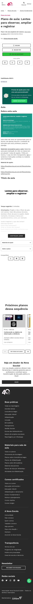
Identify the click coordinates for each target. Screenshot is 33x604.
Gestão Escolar (10, 428)
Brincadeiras (9, 423)
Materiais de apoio (7, 242)
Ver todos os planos (16, 351)
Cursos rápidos (10, 500)
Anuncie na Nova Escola (13, 535)
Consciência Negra (11, 411)
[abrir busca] (24, 4)
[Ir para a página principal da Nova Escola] (10, 6)
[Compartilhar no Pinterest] (27, 62)
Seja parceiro (9, 526)
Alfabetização (9, 417)
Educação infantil (10, 414)
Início (2, 10)
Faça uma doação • (11, 529)
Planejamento (9, 426)
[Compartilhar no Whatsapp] (12, 62)
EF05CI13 (4, 81)
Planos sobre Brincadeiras (13, 463)
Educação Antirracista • (13, 486)
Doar (16, 382)
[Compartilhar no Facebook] (19, 62)
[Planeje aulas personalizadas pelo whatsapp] (29, 580)
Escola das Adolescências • (14, 431)
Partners (7, 532)
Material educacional (12, 466)
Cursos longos (9, 503)
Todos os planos (10, 451)
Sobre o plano (6, 248)
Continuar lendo (16, 236)
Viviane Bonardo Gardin (11, 38)
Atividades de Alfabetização (14, 471)
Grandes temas (10, 409)
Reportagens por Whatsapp (14, 437)
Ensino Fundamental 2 (12, 495)
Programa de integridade (13, 550)
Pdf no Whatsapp (16, 54)
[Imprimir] (4, 62)
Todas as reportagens (12, 406)
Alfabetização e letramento (14, 492)
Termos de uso (10, 547)
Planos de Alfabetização (13, 460)
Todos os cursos (10, 483)
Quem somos (9, 521)
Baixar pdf (16, 50)
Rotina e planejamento (12, 497)
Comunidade (9, 515)
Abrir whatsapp (19, 101)
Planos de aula (12, 10)
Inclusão (7, 420)
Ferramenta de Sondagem (13, 454)
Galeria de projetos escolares (14, 434)
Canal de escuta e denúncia (14, 555)
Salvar (16, 45)
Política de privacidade (12, 552)
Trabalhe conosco (11, 523)
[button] (27, 351)
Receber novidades (13, 568)
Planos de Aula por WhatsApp (15, 468)
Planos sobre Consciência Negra (15, 457)
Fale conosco (9, 518)
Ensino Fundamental (26, 10)
